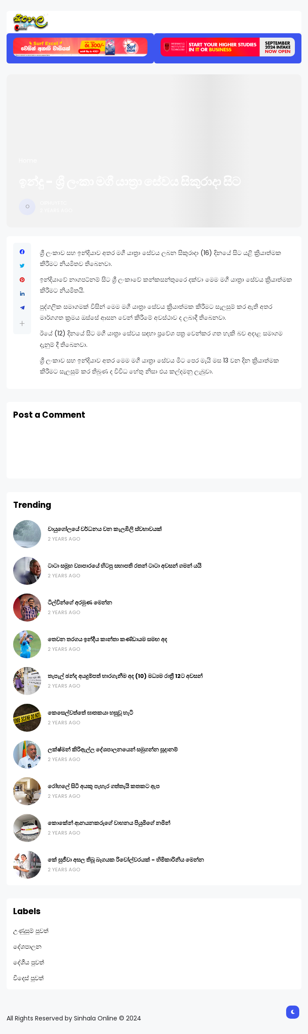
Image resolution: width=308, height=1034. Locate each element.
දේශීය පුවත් (28, 962)
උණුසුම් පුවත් (31, 930)
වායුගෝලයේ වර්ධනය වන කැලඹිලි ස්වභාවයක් (105, 529)
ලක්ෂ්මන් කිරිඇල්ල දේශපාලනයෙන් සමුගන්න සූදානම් (113, 749)
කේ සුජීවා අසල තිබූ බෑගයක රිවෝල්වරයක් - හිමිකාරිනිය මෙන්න (126, 859)
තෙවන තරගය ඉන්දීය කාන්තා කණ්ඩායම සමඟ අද (107, 639)
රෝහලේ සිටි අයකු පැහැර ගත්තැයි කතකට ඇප (104, 786)
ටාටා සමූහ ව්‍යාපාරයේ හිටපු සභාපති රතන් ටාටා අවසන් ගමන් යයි (124, 565)
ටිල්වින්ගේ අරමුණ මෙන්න (80, 602)
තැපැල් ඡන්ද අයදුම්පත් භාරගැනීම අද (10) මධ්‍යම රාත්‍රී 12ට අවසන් (125, 676)
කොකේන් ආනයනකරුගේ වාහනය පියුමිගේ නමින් (109, 823)
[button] (22, 323)
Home (28, 160)
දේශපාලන (27, 946)
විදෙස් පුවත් (28, 978)
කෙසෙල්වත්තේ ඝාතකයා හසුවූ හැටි (90, 712)
